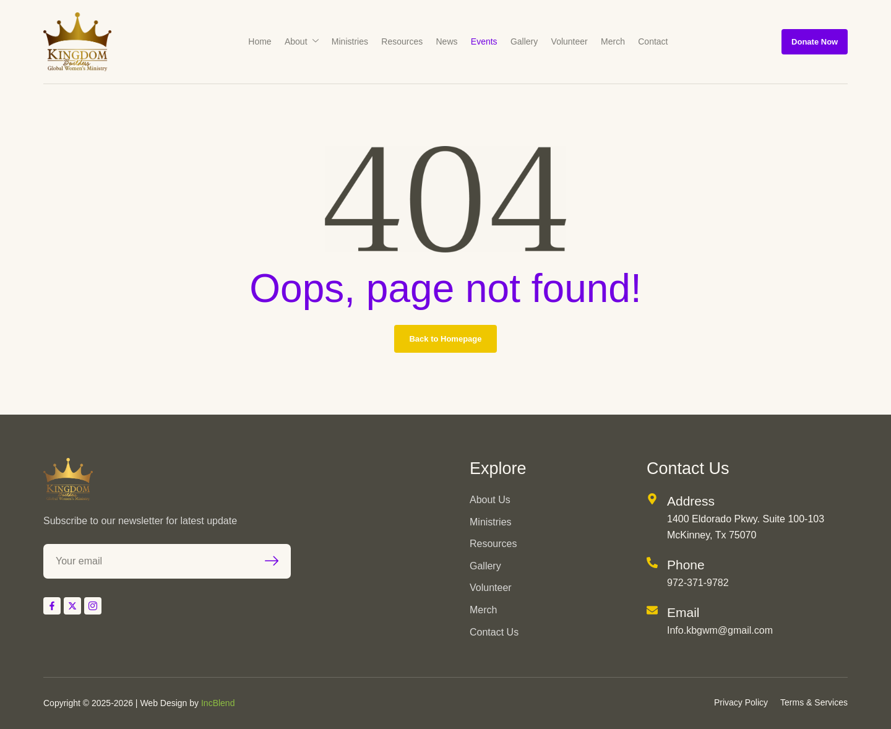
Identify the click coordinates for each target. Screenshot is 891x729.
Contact (649, 41)
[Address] (652, 498)
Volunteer (567, 41)
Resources (403, 41)
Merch (610, 41)
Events (483, 41)
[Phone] (652, 562)
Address (691, 501)
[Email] (652, 610)
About (304, 41)
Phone (686, 565)
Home (263, 41)
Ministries (352, 41)
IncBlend (218, 703)
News (447, 41)
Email (683, 612)
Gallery (522, 41)
